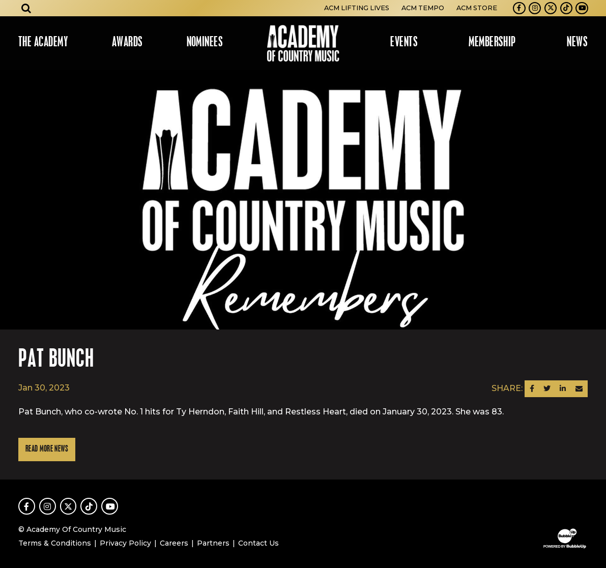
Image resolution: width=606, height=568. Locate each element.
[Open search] (26, 8)
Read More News (46, 449)
